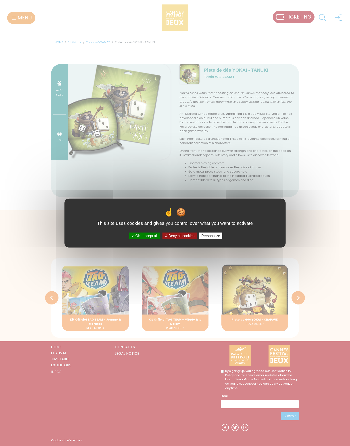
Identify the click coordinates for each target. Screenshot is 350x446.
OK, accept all (144, 236)
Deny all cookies (179, 236)
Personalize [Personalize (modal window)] (210, 236)
